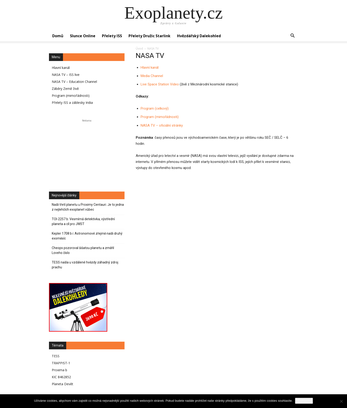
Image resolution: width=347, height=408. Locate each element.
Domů (57, 35)
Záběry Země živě (65, 88)
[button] (292, 36)
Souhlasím (304, 400)
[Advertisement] (87, 152)
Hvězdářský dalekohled (199, 35)
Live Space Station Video (160, 84)
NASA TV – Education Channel (74, 81)
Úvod (139, 49)
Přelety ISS (112, 35)
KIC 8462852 (61, 377)
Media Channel (152, 76)
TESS (55, 356)
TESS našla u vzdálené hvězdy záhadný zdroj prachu (85, 264)
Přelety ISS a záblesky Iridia (72, 102)
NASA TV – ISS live (66, 74)
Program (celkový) (155, 108)
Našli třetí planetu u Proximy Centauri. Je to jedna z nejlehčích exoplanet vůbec (88, 207)
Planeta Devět (62, 384)
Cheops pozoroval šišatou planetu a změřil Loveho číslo (83, 250)
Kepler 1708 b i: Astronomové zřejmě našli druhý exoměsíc (87, 236)
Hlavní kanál (150, 67)
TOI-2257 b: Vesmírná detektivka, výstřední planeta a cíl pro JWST (83, 221)
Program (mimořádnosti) (160, 117)
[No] (341, 401)
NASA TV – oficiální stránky (162, 125)
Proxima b (59, 370)
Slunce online (82, 35)
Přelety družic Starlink (149, 35)
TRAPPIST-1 (61, 363)
